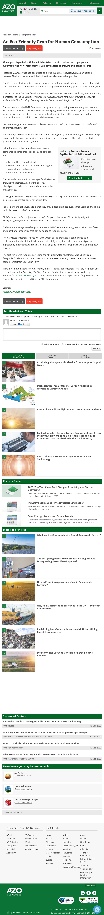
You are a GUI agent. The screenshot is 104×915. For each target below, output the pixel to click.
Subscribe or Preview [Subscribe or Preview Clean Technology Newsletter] (23, 789)
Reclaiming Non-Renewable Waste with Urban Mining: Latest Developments (67, 631)
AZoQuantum (31, 838)
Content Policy (86, 869)
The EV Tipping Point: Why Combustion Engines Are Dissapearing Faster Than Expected (66, 560)
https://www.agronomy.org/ (17, 291)
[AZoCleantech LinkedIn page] (21, 12)
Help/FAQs (67, 860)
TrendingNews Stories (18, 356)
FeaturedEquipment (52, 356)
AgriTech (18, 773)
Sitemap (84, 865)
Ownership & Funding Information (86, 875)
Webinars (50, 849)
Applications (68, 849)
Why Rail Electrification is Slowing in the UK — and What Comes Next (68, 607)
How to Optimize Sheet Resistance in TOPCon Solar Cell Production (41, 743)
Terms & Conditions (85, 854)
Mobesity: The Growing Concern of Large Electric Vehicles (65, 654)
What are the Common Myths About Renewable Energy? (69, 535)
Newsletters (85, 842)
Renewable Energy (24, 275)
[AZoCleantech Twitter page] (28, 12)
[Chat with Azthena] (97, 909)
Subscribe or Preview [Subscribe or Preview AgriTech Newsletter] (23, 776)
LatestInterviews (85, 356)
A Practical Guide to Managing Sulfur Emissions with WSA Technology (42, 721)
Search (83, 838)
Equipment (51, 845)
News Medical (31, 845)
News (15, 34)
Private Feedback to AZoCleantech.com (83, 344)
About (83, 835)
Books (48, 856)
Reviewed (96, 48)
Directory (50, 842)
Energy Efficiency (28, 34)
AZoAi (27, 842)
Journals (49, 863)
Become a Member (71, 867)
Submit (96, 348)
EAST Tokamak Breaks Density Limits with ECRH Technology (64, 458)
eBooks (49, 860)
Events (66, 838)
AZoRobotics (12, 842)
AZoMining (11, 852)
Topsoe (11, 725)
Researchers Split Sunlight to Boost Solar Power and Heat (69, 409)
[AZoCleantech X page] (94, 893)
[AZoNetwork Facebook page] (25, 12)
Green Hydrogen (70, 845)
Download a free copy (79, 178)
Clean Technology (22, 786)
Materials (67, 856)
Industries (67, 852)
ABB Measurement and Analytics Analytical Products (30, 736)
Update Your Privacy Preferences (23, 911)
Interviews (67, 842)
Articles (49, 838)
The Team (67, 863)
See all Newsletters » (12, 812)
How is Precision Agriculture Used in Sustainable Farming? (64, 583)
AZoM (9, 835)
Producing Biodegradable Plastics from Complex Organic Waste (69, 364)
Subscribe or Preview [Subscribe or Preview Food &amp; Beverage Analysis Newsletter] (23, 802)
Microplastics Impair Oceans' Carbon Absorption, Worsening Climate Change (65, 387)
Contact (83, 845)
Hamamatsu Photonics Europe (21, 758)
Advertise (84, 849)
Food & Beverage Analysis (26, 799)
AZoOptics (11, 845)
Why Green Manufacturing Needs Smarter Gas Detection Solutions (40, 754)
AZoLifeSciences (32, 849)
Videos (66, 835)
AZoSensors (30, 835)
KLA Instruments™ (15, 747)
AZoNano (10, 838)
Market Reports (53, 852)
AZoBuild (10, 849)
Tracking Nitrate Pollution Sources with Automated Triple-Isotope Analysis (45, 732)
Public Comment (51, 344)
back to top (90, 885)
